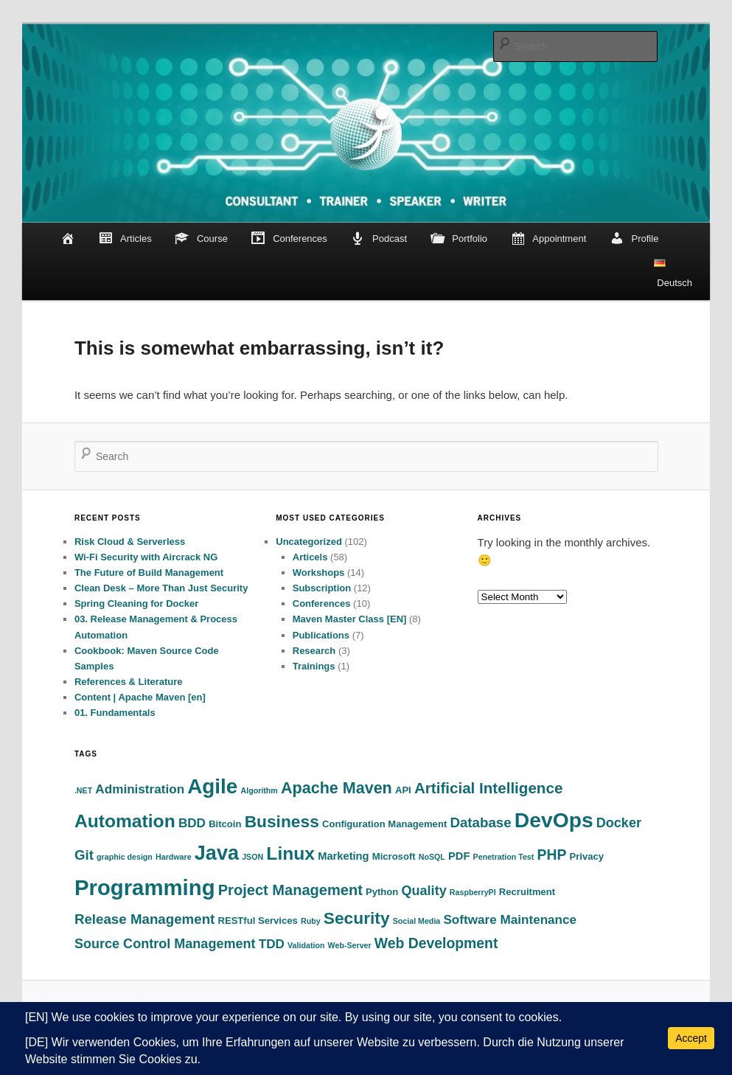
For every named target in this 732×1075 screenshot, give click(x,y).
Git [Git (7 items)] (84, 855)
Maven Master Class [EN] (350, 619)
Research (314, 650)
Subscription (322, 588)
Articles (124, 239)
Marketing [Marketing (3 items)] (343, 856)
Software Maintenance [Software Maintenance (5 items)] (509, 920)
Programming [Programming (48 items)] (144, 887)
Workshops (319, 572)
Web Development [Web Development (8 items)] (436, 943)
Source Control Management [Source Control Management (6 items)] (165, 943)
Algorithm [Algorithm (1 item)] (259, 790)
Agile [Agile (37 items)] (212, 786)
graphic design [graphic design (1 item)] (125, 856)
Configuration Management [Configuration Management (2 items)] (384, 823)
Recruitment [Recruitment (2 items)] (527, 891)
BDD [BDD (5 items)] (192, 823)
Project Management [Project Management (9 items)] (290, 890)
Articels (310, 557)
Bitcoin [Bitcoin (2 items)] (225, 823)
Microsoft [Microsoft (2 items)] (394, 856)
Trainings (314, 666)
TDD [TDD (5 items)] (272, 944)
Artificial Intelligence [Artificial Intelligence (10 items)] (488, 787)
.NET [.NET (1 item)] (83, 790)
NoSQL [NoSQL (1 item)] (432, 856)
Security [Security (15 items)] (357, 918)
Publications (321, 635)
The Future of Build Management (148, 572)
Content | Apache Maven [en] (140, 697)
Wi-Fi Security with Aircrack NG (145, 557)
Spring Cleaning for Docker (136, 603)
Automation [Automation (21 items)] (124, 821)
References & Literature (128, 681)
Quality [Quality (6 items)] (424, 890)
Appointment (549, 239)
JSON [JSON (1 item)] (252, 856)
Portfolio (459, 239)
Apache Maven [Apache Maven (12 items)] (336, 788)
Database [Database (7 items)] (480, 822)
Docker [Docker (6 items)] (618, 822)
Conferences (289, 239)
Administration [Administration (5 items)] (139, 789)
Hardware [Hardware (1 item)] (174, 856)
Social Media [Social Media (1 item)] (417, 920)
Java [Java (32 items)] (217, 853)
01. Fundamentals (115, 712)
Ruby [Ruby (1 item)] (311, 920)
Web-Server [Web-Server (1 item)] (350, 945)
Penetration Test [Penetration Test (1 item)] (503, 856)
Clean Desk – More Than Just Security (161, 588)
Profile (634, 239)
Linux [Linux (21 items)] (290, 853)
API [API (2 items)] (403, 790)
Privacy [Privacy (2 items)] (587, 856)
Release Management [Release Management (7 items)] (144, 919)
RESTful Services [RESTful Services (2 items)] (257, 920)
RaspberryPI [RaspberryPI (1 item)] (473, 892)
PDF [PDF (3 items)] (459, 856)
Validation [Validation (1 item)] (305, 945)
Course (201, 239)
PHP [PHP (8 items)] (551, 854)
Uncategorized (309, 541)
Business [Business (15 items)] (282, 821)
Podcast (378, 239)
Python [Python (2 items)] (382, 891)
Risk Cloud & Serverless (129, 541)
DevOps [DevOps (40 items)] (554, 820)
